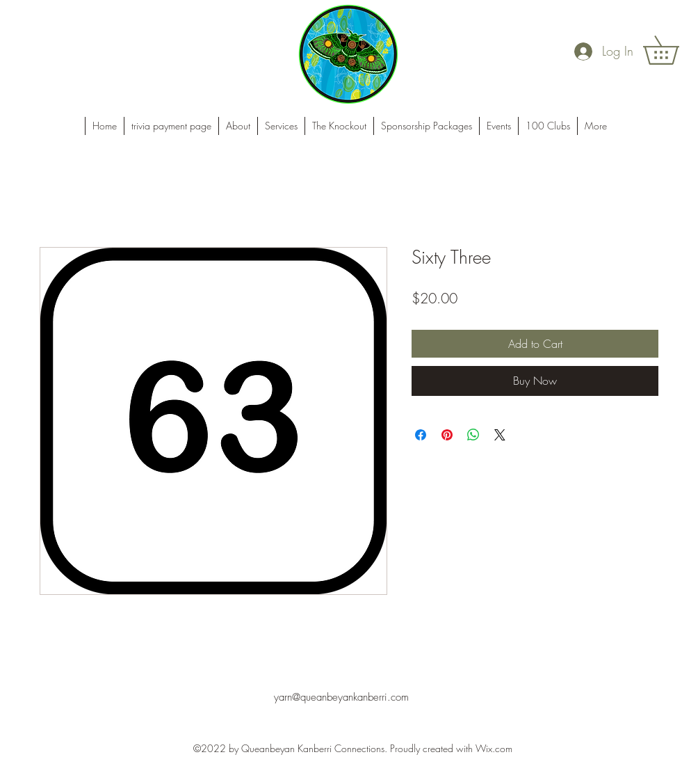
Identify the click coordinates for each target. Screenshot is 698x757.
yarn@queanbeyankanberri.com (341, 697)
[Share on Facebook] (420, 435)
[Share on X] (500, 435)
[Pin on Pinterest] (447, 435)
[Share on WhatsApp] (473, 435)
